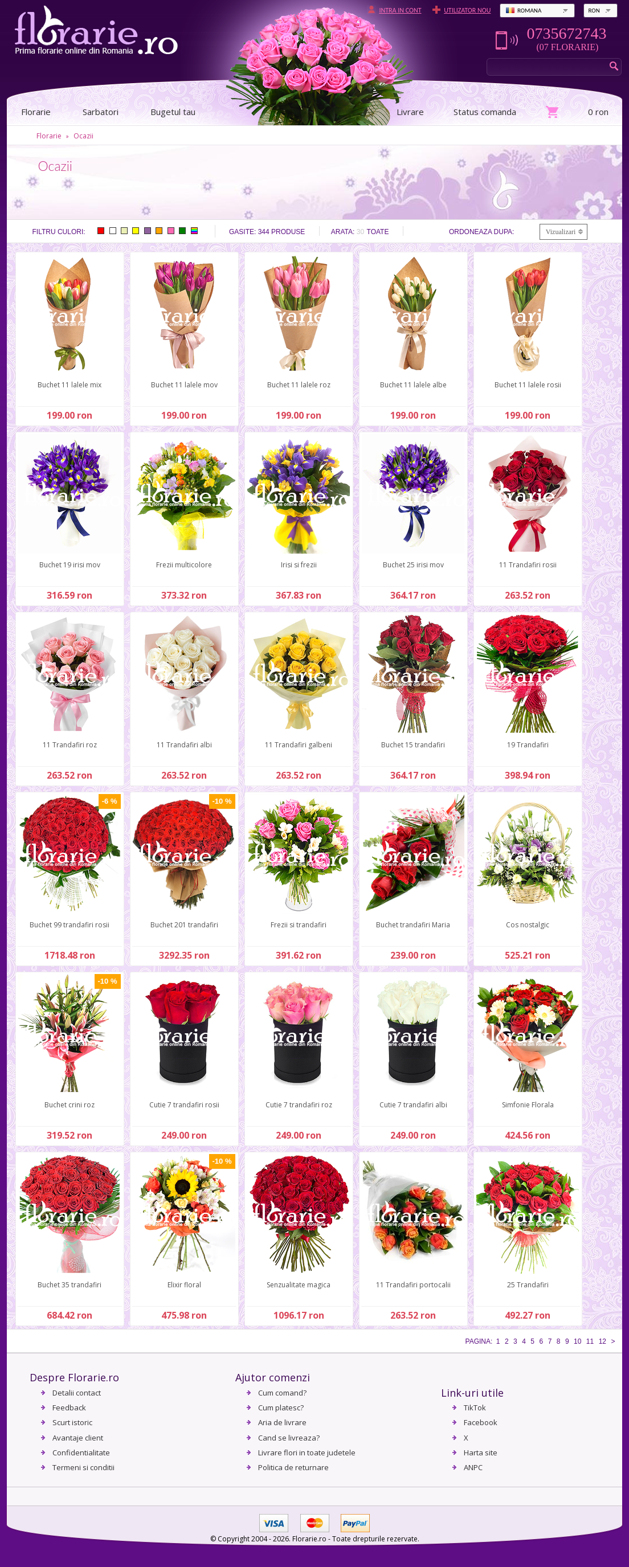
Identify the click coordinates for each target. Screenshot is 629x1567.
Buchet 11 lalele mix (69, 385)
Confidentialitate (81, 1452)
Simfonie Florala (528, 1105)
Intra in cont (400, 10)
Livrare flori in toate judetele (307, 1452)
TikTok (475, 1407)
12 (602, 1341)
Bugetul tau (172, 111)
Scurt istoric (72, 1422)
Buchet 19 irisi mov (69, 565)
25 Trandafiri (528, 1285)
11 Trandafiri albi (184, 745)
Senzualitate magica (298, 1285)
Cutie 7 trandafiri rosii (184, 1105)
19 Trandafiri (528, 745)
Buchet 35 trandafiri (69, 1285)
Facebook (480, 1422)
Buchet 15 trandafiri (413, 745)
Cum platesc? (281, 1407)
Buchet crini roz (69, 1105)
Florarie (49, 136)
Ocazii (83, 136)
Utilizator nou (467, 10)
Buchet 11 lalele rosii (528, 385)
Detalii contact (76, 1393)
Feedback (69, 1407)
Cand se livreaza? (289, 1438)
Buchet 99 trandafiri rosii (69, 925)
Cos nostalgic (527, 925)
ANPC (473, 1467)
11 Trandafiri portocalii (413, 1285)
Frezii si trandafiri (298, 925)
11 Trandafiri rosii (528, 565)
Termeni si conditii (83, 1467)
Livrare (410, 111)
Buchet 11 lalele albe (413, 385)
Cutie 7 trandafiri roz (299, 1105)
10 (577, 1341)
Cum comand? (282, 1393)
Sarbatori (101, 111)
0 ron (598, 111)
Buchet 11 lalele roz (298, 385)
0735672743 (566, 33)
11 (590, 1341)
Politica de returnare (293, 1467)
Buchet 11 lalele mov (184, 385)
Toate (378, 232)
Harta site (480, 1452)
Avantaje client (77, 1438)
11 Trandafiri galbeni (298, 745)
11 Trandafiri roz (70, 745)
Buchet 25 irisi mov (413, 565)
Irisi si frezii (299, 565)
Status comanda (485, 111)
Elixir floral (184, 1285)
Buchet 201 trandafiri (184, 925)
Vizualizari (561, 232)
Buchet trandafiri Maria (413, 925)
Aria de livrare (282, 1422)
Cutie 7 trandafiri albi (413, 1105)
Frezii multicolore (184, 565)
